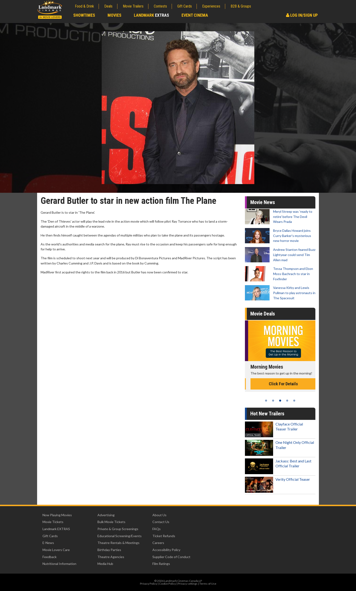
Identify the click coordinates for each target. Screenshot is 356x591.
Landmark (151, 15)
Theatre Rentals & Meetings (118, 543)
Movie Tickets (53, 522)
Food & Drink (84, 6)
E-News (48, 543)
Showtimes (84, 15)
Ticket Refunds (163, 536)
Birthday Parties (109, 550)
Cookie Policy (167, 583)
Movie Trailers (133, 6)
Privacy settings (187, 583)
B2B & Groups (241, 6)
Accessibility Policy (166, 550)
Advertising (106, 515)
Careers (158, 543)
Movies (114, 15)
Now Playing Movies (57, 515)
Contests (160, 6)
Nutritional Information (59, 564)
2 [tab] (273, 400)
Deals (108, 6)
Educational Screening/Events (119, 536)
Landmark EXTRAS (56, 529)
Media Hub (105, 564)
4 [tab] (287, 400)
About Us (159, 515)
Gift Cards (184, 6)
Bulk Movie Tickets (111, 522)
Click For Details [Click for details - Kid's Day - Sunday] (280, 383)
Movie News (262, 202)
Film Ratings (161, 564)
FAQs (156, 529)
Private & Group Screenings (117, 529)
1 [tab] (266, 400)
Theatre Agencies (110, 557)
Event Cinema (195, 15)
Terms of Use (207, 583)
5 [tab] (294, 400)
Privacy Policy (148, 583)
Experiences (211, 6)
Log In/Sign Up (302, 15)
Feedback (50, 557)
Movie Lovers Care (56, 550)
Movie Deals (262, 314)
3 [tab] (280, 400)
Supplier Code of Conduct (171, 557)
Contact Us (160, 522)
